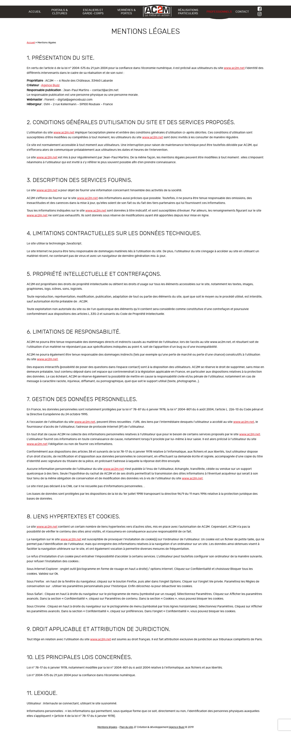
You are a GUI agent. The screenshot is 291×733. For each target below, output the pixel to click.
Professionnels (219, 11)
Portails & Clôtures (59, 12)
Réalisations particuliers (188, 12)
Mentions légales (107, 727)
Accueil (35, 11)
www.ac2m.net (234, 68)
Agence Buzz (50, 85)
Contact (242, 11)
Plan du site (126, 727)
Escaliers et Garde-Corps (93, 12)
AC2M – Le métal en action (157, 10)
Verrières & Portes (126, 12)
